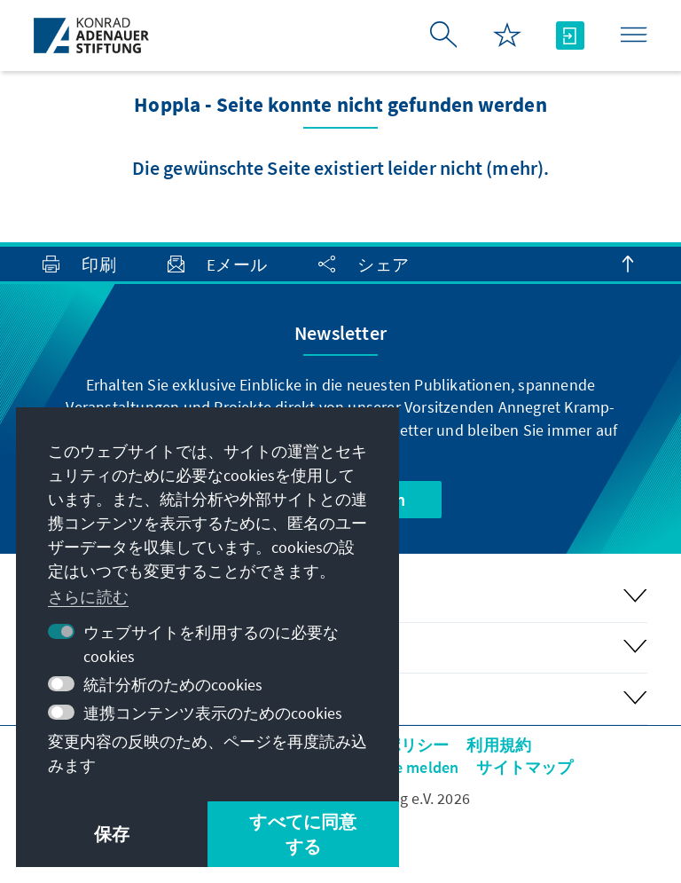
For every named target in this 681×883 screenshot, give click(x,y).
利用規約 (498, 745)
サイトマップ (524, 767)
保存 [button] (111, 834)
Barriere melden (401, 767)
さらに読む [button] (88, 597)
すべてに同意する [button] (302, 833)
